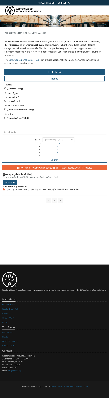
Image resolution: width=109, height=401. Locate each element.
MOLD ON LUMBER (10, 341)
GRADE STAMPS (9, 345)
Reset (54, 78)
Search (54, 159)
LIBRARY (5, 313)
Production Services (14, 105)
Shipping (8, 114)
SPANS (5, 336)
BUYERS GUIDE (8, 304)
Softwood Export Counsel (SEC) (24, 59)
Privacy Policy (57, 386)
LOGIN (5, 322)
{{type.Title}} (12, 101)
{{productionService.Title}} (19, 109)
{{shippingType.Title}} (16, 118)
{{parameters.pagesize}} (58, 139)
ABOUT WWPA (8, 317)
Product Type (11, 93)
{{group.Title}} (11, 97)
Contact (62, 2)
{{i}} (54, 200)
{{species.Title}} (13, 88)
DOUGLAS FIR (8, 332)
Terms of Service (69, 386)
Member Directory (47, 2)
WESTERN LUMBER (10, 309)
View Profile (10, 182)
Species (8, 84)
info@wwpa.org (15, 370)
